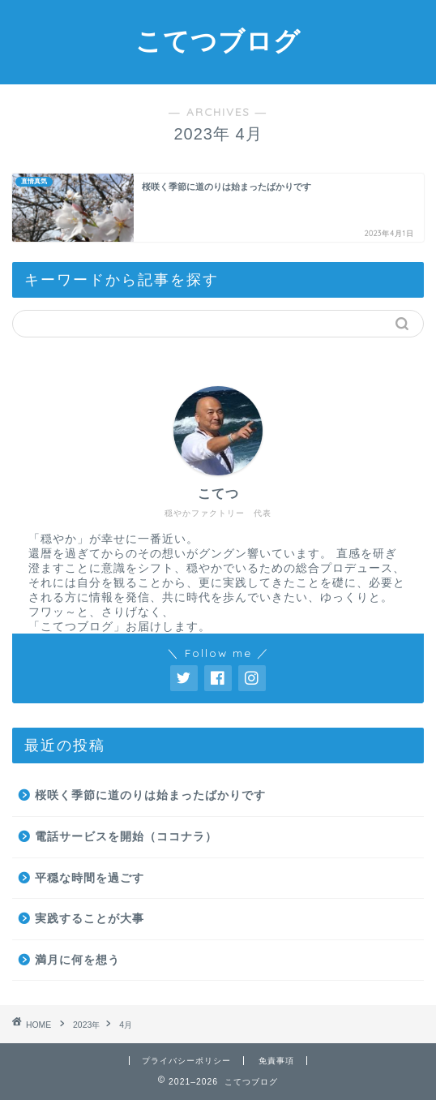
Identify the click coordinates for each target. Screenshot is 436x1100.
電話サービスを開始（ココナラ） (126, 837)
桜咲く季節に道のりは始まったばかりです (150, 795)
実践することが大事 (89, 919)
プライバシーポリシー (186, 1060)
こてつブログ (218, 40)
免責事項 (276, 1060)
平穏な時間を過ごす (89, 878)
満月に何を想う (77, 960)
